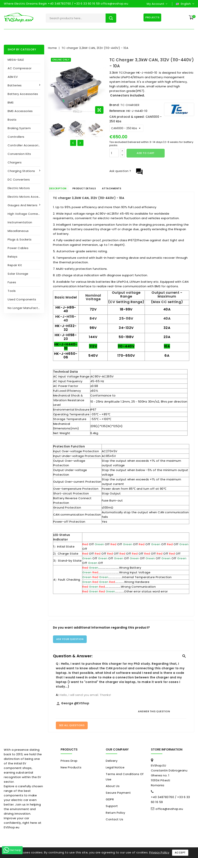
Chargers (15, 162)
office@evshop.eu (169, 810)
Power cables (18, 248)
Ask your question (70, 640)
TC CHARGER (129, 105)
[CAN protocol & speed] (126, 128)
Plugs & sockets (20, 239)
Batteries (15, 85)
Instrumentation (20, 222)
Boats (12, 120)
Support (112, 807)
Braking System (19, 128)
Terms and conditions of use (125, 778)
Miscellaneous (18, 231)
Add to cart (146, 153)
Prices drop (69, 762)
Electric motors (19, 188)
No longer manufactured (26, 308)
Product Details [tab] (93, 189)
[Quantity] (114, 153)
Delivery (111, 762)
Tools (12, 291)
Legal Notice (115, 769)
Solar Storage (18, 274)
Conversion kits (19, 154)
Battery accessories (23, 94)
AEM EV (13, 77)
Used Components (22, 299)
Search (111, 18)
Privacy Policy (159, 852)
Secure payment (118, 794)
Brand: (114, 105)
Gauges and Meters (23, 205)
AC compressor (20, 68)
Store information (166, 751)
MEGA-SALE (16, 60)
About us (112, 788)
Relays (12, 257)
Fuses (12, 282)
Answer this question (154, 713)
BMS (11, 102)
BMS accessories (20, 111)
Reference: (117, 111)
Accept (180, 852)
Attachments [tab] (126, 189)
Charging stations (22, 171)
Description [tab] (62, 189)
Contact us (114, 821)
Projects (151, 17)
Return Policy (115, 814)
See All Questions (72, 727)
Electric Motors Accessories (26, 197)
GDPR (110, 801)
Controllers (16, 137)
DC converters (19, 179)
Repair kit (15, 265)
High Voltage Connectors (26, 214)
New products (71, 769)
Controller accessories (25, 145)
